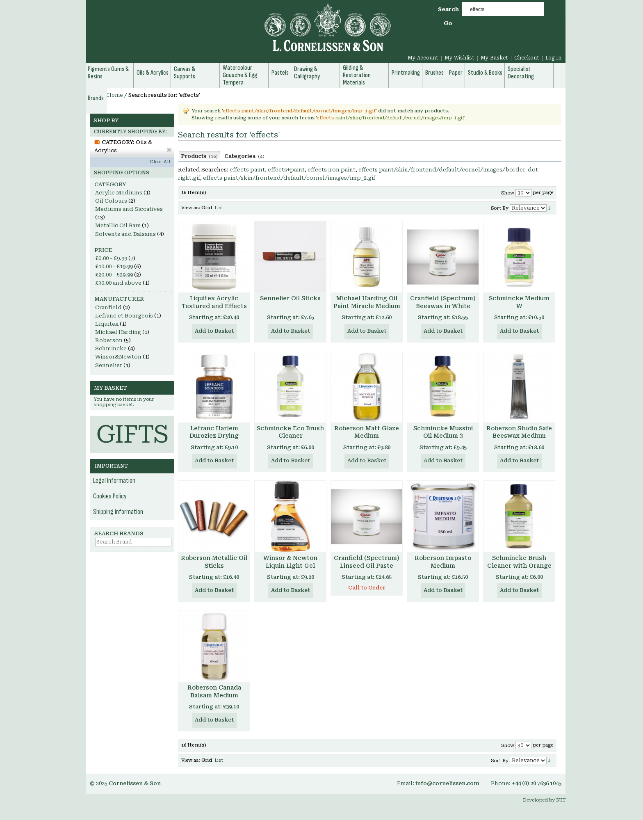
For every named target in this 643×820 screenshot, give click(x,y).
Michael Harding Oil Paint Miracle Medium (366, 302)
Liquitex (107, 324)
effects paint (247, 170)
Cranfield (108, 307)
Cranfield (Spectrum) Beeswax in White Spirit (443, 306)
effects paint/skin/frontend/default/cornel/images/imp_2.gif (289, 178)
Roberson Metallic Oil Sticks (214, 562)
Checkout (526, 58)
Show (507, 193)
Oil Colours (111, 201)
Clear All (160, 161)
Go (448, 23)
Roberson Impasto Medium (443, 562)
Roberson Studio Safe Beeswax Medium (519, 432)
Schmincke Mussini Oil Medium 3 (443, 432)
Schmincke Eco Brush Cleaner (290, 432)
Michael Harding (118, 332)
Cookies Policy (110, 496)
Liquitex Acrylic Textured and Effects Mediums (214, 306)
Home (115, 95)
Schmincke (111, 348)
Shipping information (118, 512)
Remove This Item (169, 150)
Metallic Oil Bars (118, 225)
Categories (244, 156)
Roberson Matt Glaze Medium (366, 432)
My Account (423, 58)
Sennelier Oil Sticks (290, 298)
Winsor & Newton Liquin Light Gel (290, 562)
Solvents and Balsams (125, 234)
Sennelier (108, 365)
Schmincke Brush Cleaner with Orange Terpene (519, 566)
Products (199, 156)
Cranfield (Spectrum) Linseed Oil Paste (366, 562)
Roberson (109, 340)
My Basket (494, 58)
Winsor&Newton (118, 357)
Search (448, 9)
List (218, 207)
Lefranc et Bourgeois (124, 316)
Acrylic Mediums (118, 193)
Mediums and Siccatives (129, 209)
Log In (553, 58)
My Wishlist (459, 58)
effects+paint (286, 170)
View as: (190, 207)
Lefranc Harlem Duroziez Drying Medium (214, 436)
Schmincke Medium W (519, 302)
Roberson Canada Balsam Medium (214, 691)
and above (118, 283)
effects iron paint (332, 170)
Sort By (499, 208)
